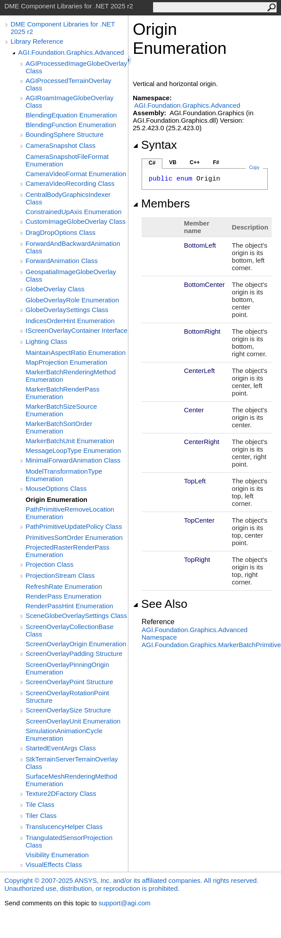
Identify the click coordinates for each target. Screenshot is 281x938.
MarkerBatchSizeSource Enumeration (61, 410)
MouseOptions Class (56, 488)
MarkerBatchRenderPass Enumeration (63, 392)
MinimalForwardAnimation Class (73, 460)
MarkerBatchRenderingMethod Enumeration (71, 375)
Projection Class (49, 564)
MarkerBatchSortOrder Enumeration (59, 427)
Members (161, 203)
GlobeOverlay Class (55, 289)
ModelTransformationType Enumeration (64, 474)
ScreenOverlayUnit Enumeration (73, 721)
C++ (195, 162)
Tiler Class (41, 815)
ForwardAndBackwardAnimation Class (73, 247)
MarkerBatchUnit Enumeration (70, 441)
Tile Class (40, 804)
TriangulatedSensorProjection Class (69, 841)
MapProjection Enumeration (66, 362)
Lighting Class (46, 341)
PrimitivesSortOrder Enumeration (74, 537)
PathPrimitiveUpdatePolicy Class (74, 526)
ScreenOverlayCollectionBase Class (69, 630)
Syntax (155, 144)
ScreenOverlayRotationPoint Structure (67, 696)
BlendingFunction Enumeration (71, 124)
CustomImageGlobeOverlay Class (76, 221)
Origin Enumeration (56, 499)
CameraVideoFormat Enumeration (76, 173)
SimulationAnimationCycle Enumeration (64, 734)
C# (152, 163)
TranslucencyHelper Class (64, 826)
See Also (160, 603)
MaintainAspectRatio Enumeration (76, 352)
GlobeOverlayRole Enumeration (72, 300)
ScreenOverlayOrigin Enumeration (76, 644)
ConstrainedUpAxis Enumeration (74, 211)
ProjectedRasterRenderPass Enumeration (67, 550)
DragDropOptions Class (60, 232)
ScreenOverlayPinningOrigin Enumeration (67, 668)
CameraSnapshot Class (60, 145)
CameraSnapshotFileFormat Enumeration (67, 160)
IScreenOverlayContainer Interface (76, 330)
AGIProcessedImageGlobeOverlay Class (76, 67)
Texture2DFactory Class (61, 793)
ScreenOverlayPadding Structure (74, 653)
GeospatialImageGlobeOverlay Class (71, 275)
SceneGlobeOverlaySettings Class (76, 615)
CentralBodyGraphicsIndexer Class (68, 198)
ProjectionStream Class (60, 575)
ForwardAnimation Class (61, 260)
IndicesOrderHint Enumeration (70, 320)
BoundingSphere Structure (65, 134)
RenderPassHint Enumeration (69, 606)
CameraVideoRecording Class (70, 183)
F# (216, 162)
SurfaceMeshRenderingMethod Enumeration (71, 779)
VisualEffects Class (54, 864)
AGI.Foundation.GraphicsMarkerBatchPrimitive (211, 644)
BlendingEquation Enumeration (71, 115)
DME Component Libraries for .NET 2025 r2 (63, 27)
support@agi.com (124, 903)
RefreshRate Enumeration (64, 586)
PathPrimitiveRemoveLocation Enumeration (70, 512)
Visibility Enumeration (57, 855)
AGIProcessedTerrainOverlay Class (68, 84)
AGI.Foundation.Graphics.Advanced (71, 52)
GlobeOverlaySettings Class (67, 309)
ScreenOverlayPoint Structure (69, 682)
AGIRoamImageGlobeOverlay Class (69, 101)
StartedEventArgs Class (61, 748)
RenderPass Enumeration (63, 596)
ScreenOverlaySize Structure (68, 710)
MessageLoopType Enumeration (73, 450)
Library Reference (37, 41)
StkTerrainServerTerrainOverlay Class (72, 762)
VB (172, 162)
